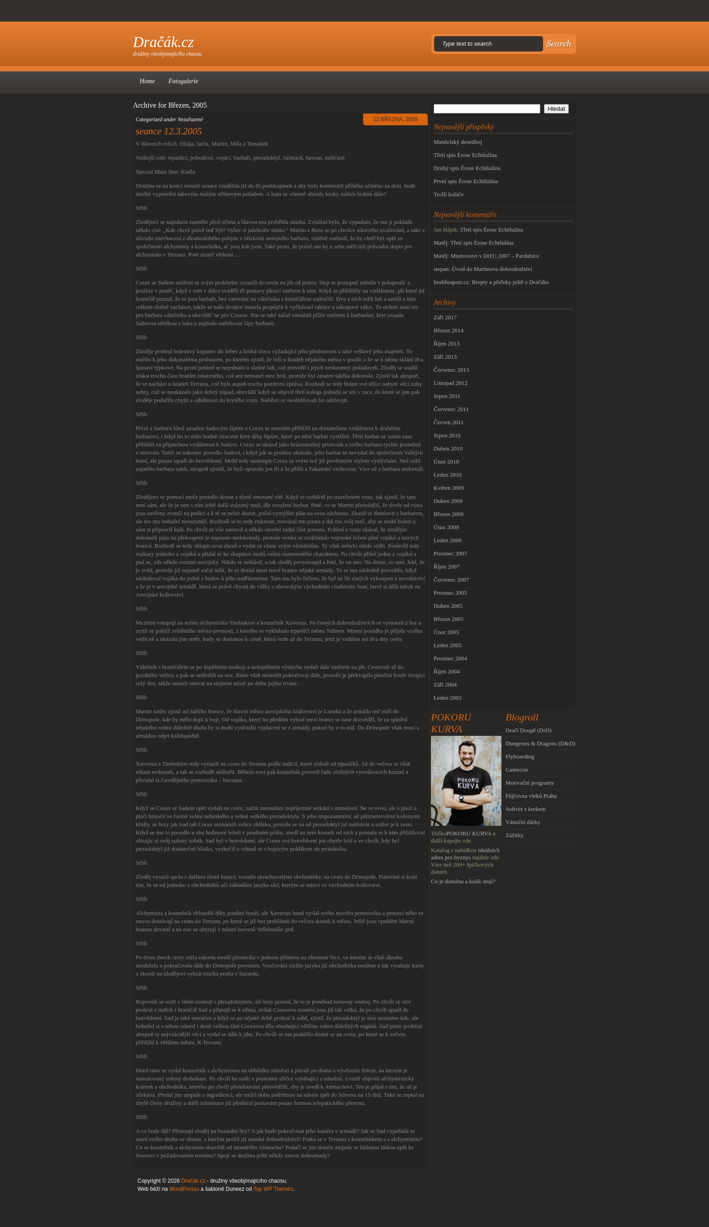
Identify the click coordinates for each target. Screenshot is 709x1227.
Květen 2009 (449, 487)
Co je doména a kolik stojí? (463, 881)
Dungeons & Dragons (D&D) (540, 743)
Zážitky (515, 835)
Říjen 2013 (446, 343)
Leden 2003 (448, 697)
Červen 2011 (448, 422)
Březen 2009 (448, 514)
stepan (441, 268)
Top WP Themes (273, 1189)
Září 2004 (445, 684)
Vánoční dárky (523, 822)
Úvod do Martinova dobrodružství (492, 268)
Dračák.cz (163, 42)
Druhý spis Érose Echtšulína (467, 168)
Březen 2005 (448, 619)
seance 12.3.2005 (169, 131)
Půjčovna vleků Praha (531, 795)
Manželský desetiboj (458, 141)
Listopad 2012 (451, 382)
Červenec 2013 (451, 369)
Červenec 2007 (451, 579)
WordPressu (184, 1189)
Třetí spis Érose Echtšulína (465, 155)
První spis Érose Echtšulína (466, 181)
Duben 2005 (448, 605)
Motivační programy (530, 782)
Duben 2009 (448, 500)
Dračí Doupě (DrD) (529, 730)
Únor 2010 (446, 461)
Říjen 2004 (446, 671)
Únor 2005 (446, 632)
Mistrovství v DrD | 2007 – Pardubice (494, 255)
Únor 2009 (446, 527)
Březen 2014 (448, 330)
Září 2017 (445, 317)
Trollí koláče (448, 194)
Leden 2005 (448, 645)
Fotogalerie (183, 81)
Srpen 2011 (447, 396)
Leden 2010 (448, 474)
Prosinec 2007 (450, 553)
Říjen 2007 (446, 566)
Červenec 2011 (451, 409)
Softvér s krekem (526, 808)
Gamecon (517, 769)
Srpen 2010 (447, 435)
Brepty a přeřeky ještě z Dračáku (510, 282)
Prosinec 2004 (450, 658)
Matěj (440, 242)
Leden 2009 (448, 540)
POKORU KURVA (469, 833)
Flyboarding (520, 756)
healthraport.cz (451, 282)
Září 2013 (445, 356)
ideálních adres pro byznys (465, 854)
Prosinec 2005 (450, 592)
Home (147, 81)
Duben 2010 (448, 448)
